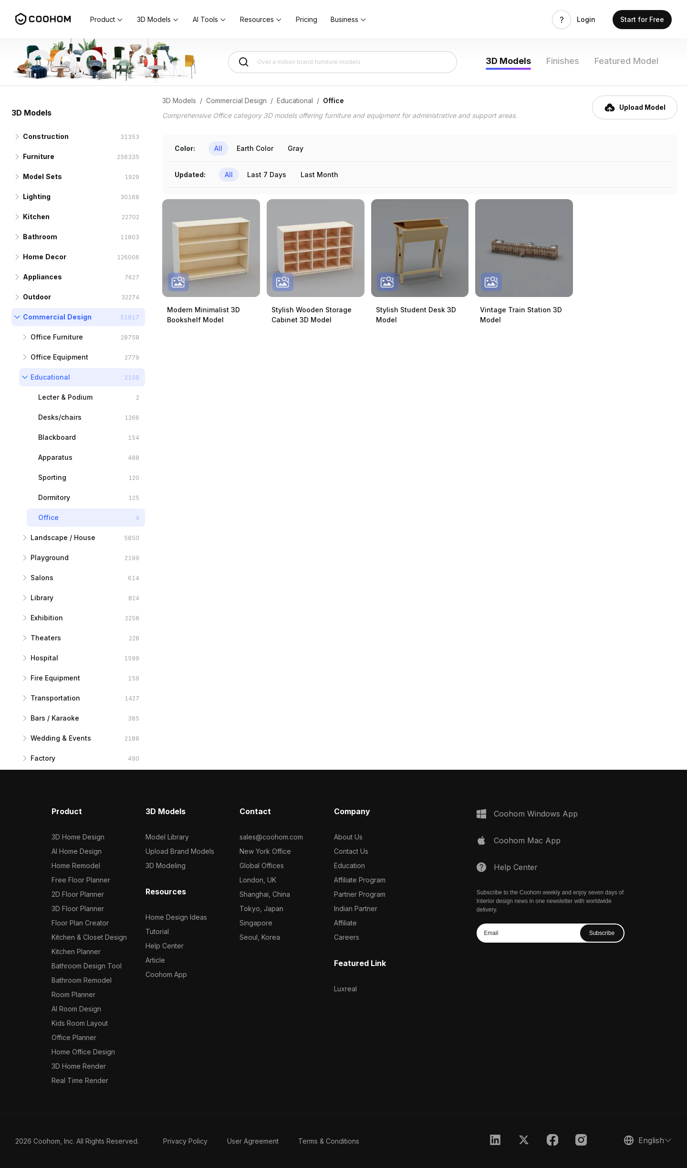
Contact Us (351, 851)
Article (155, 960)
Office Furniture (57, 337)
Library (42, 598)
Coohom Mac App (527, 840)
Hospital (44, 658)
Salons (42, 577)
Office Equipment (59, 357)
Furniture (38, 156)
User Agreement (253, 1141)
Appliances (42, 277)
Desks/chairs (60, 417)
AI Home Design (77, 851)
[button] (107, 19)
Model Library (167, 837)
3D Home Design (78, 837)
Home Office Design (83, 1052)
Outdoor (37, 297)
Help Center (165, 946)
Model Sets (42, 176)
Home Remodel (76, 865)
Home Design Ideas (176, 917)
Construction (46, 136)
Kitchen (36, 216)
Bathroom (40, 237)
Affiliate (345, 923)
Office (48, 517)
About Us (348, 837)
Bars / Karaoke (55, 718)
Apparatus (55, 457)
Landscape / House (63, 537)
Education (349, 865)
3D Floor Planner (78, 908)
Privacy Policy (185, 1141)
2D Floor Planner (78, 894)
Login (586, 19)
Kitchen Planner (76, 951)
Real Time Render (80, 1080)
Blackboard (57, 437)
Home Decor (44, 257)
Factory (43, 758)
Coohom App (166, 974)
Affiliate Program (359, 880)
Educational (50, 377)
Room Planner (73, 994)
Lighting (37, 196)
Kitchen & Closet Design (89, 937)
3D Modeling (166, 865)
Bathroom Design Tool (87, 966)
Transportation (55, 698)
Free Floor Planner (81, 880)
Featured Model (626, 61)
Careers (346, 937)
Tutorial (157, 931)
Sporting (52, 477)
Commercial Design (57, 317)
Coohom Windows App (536, 813)
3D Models (508, 61)
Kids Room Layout (80, 1023)
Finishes (562, 61)
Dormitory (54, 497)
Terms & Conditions (328, 1141)
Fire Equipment (55, 678)
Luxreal (345, 989)
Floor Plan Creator (80, 923)
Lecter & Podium (65, 397)
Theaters (46, 638)
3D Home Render (79, 1066)
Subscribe (601, 933)
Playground (50, 557)
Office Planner (74, 1037)
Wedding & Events (61, 738)
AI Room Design (76, 1009)
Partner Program (359, 894)
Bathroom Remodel (82, 980)
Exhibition (47, 618)
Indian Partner (355, 908)
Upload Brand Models (180, 851)
